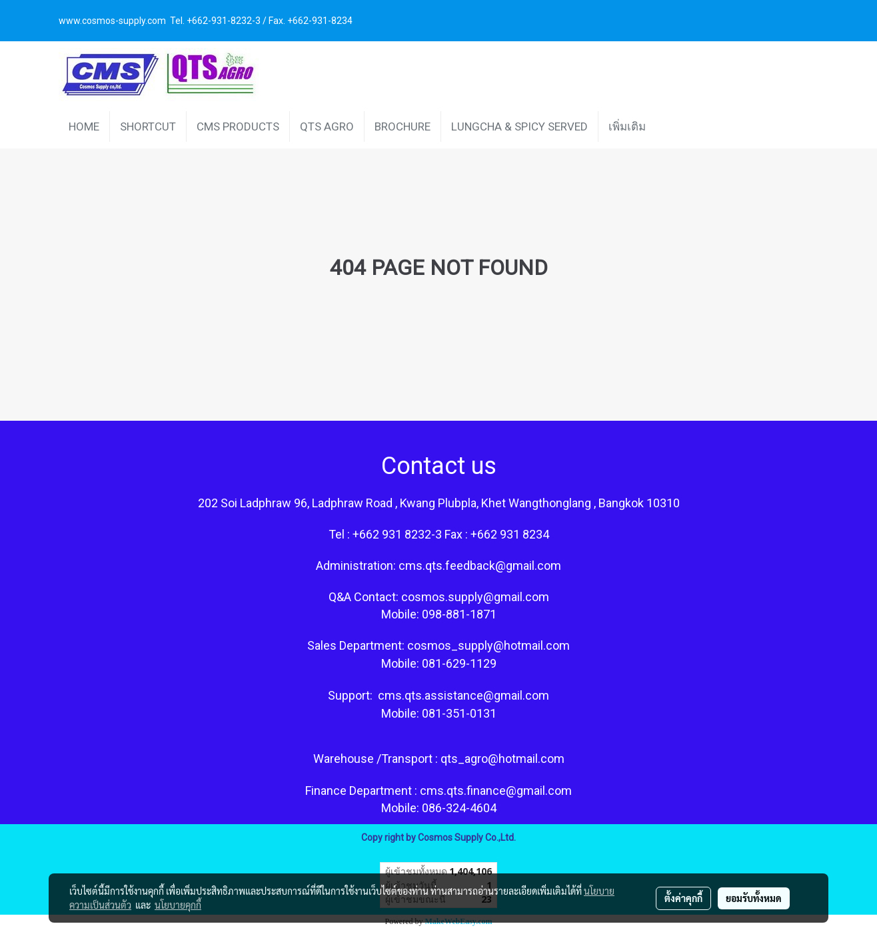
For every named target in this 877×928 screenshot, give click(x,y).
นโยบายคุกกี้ (178, 905)
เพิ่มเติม (627, 126)
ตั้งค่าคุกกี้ (683, 898)
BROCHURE (403, 126)
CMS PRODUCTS (238, 126)
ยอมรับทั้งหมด (754, 898)
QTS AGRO (327, 126)
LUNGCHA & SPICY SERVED (519, 126)
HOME (84, 126)
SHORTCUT (148, 126)
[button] (667, 126)
